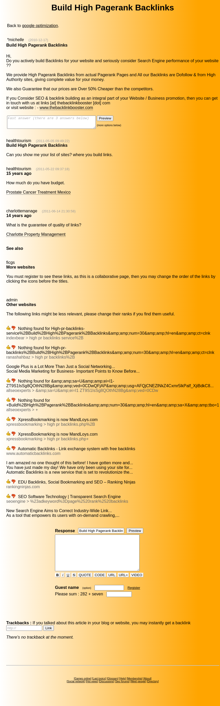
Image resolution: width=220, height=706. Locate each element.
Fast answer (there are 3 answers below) (56, 123)
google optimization (40, 25)
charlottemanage (21, 213)
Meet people (138, 690)
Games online (83, 687)
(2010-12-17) (38, 40)
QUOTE (85, 584)
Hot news (91, 690)
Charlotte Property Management (36, 236)
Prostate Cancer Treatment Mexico (38, 194)
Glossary (113, 687)
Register (134, 597)
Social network (75, 690)
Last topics (99, 687)
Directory (153, 690)
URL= (123, 584)
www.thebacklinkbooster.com (66, 107)
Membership (134, 687)
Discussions (106, 690)
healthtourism (18, 143)
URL (111, 584)
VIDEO (136, 584)
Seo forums (122, 690)
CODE (100, 584)
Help (122, 687)
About (147, 687)
